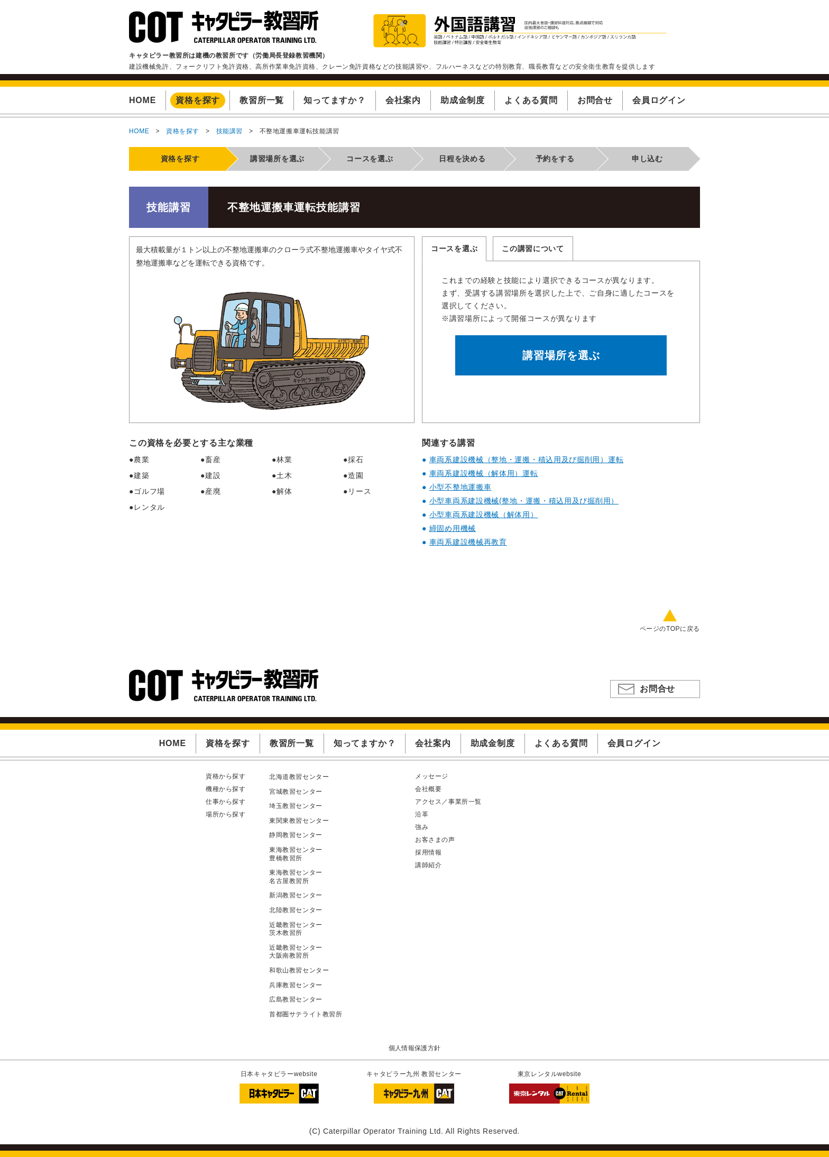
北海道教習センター (299, 776)
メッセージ (431, 776)
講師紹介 (428, 865)
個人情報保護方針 (415, 1048)
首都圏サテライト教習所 (306, 1014)
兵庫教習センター (296, 985)
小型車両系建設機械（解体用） (483, 514)
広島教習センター (296, 999)
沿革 (421, 814)
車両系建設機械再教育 (468, 542)
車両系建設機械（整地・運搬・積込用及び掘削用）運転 (526, 459)
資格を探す (182, 131)
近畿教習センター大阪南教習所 (296, 952)
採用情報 (428, 852)
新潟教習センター (296, 895)
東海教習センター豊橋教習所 (296, 854)
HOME (139, 131)
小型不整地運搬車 (460, 487)
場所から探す (226, 814)
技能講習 (229, 131)
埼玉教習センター (296, 806)
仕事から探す (226, 801)
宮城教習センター (296, 791)
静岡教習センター (296, 835)
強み (421, 827)
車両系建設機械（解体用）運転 (483, 473)
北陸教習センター (296, 910)
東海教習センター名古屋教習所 (296, 877)
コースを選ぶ (454, 248)
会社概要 (428, 789)
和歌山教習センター (299, 970)
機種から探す (226, 789)
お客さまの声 (435, 839)
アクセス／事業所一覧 (448, 801)
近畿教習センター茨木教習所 (296, 929)
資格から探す (226, 776)
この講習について (533, 248)
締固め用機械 (452, 528)
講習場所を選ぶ (561, 355)
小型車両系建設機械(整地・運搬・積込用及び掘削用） (524, 501)
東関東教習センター (299, 820)
